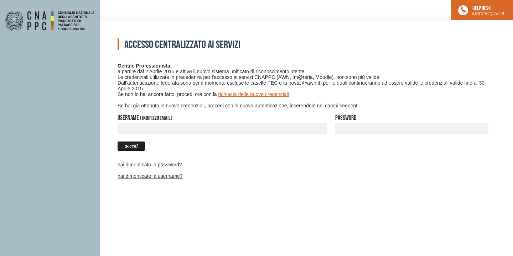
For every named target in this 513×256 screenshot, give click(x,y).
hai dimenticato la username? (150, 176)
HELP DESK (488, 10)
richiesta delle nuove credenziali (253, 94)
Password (345, 117)
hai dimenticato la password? (150, 164)
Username (145, 117)
